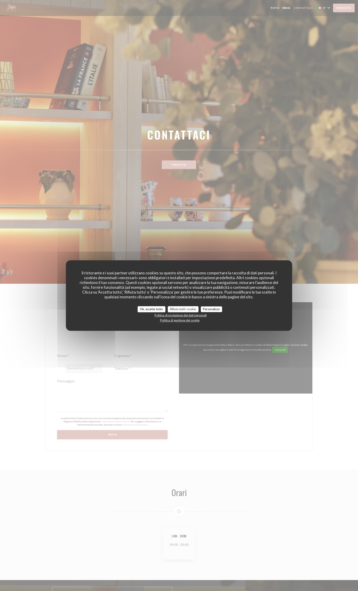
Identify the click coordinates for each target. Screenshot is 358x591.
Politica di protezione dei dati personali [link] (181, 315)
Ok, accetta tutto (151, 309)
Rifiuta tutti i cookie (183, 309)
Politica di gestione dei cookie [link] (180, 320)
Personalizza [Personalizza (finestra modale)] (211, 309)
